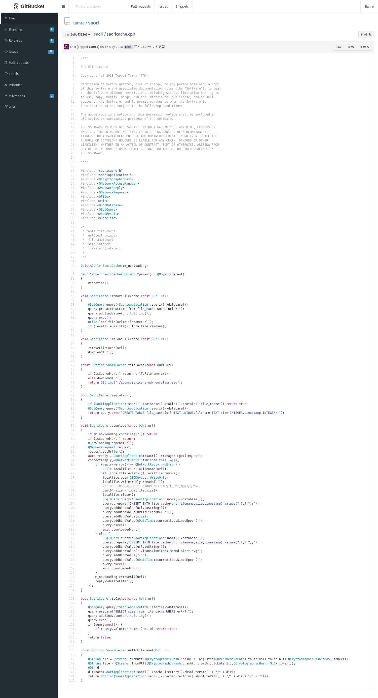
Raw (338, 47)
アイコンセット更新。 (151, 46)
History (364, 47)
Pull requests (141, 6)
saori (93, 23)
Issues (163, 6)
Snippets (182, 6)
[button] (63, 6)
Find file (366, 34)
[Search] (97, 6)
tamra (79, 23)
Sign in (369, 6)
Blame (351, 47)
